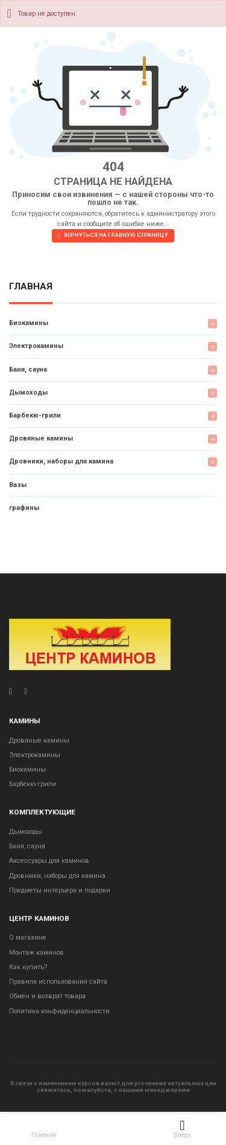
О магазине (27, 937)
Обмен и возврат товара (47, 996)
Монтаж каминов (36, 952)
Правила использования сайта (58, 981)
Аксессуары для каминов (49, 861)
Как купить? (28, 967)
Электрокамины (36, 346)
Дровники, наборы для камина (61, 461)
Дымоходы (28, 392)
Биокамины (28, 323)
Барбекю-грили (35, 415)
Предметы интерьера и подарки (59, 890)
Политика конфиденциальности (59, 1011)
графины (24, 508)
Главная (30, 287)
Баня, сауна (28, 369)
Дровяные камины (41, 438)
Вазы (18, 485)
